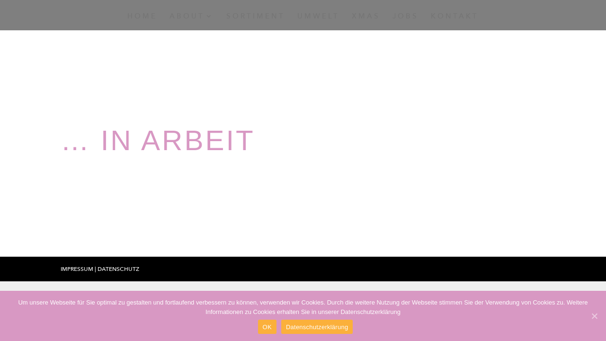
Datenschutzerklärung (317, 327)
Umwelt (318, 17)
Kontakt (455, 17)
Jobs (405, 17)
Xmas (366, 17)
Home (142, 17)
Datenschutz (118, 269)
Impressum (78, 269)
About (187, 17)
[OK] (594, 316)
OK (267, 327)
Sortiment (255, 17)
